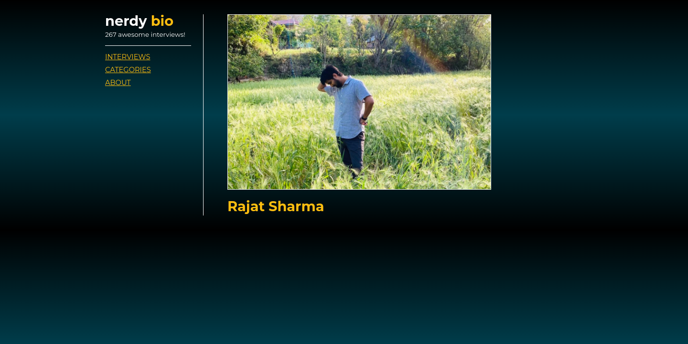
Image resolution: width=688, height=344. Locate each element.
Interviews (127, 57)
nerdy (139, 20)
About (118, 82)
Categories (128, 69)
